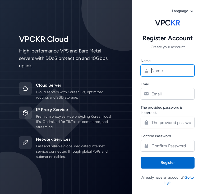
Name (146, 61)
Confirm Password (156, 136)
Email (145, 84)
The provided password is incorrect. (162, 110)
